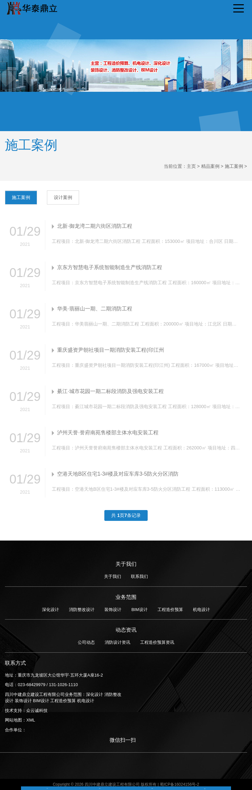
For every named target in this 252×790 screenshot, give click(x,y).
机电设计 (201, 609)
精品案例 (210, 166)
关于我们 (112, 576)
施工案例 (234, 166)
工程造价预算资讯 (157, 642)
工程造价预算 (170, 609)
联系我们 (139, 576)
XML (30, 720)
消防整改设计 (81, 609)
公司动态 (86, 642)
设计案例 (63, 197)
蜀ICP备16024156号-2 (179, 784)
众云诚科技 (37, 710)
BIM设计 (139, 609)
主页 (191, 166)
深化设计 (50, 609)
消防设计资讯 (117, 642)
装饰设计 (112, 609)
